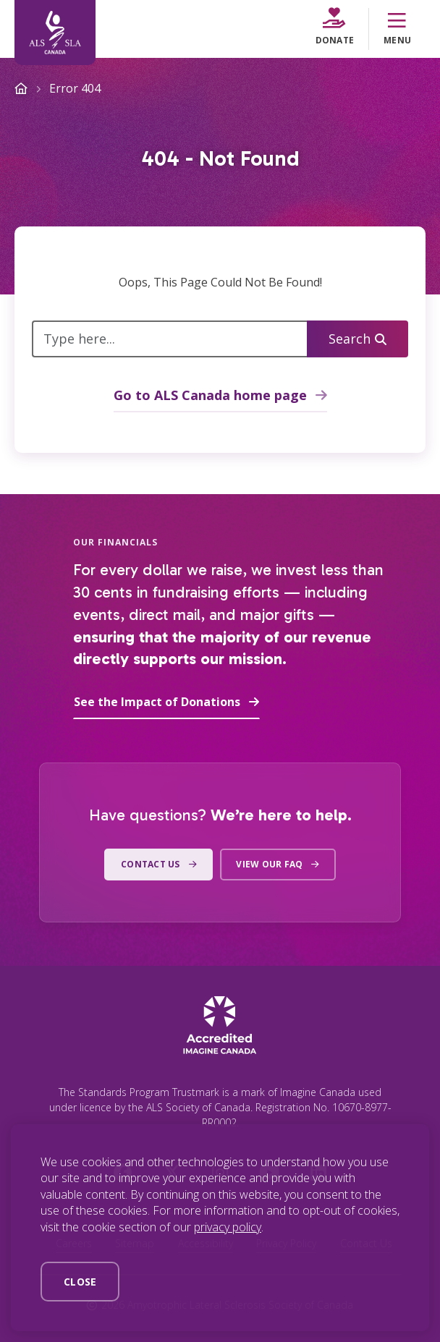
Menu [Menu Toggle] (397, 28)
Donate (335, 27)
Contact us (150, 864)
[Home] (55, 32)
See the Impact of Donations (157, 702)
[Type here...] (170, 338)
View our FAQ (269, 864)
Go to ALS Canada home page (210, 395)
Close (80, 1281)
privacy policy (227, 1227)
